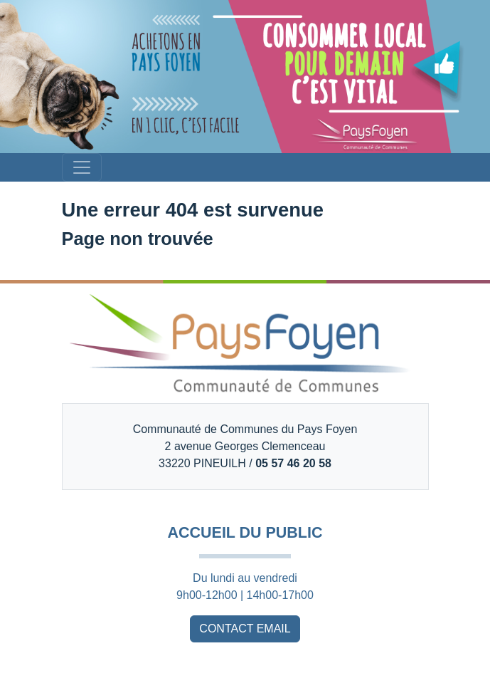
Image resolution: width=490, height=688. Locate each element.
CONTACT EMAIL (244, 628)
